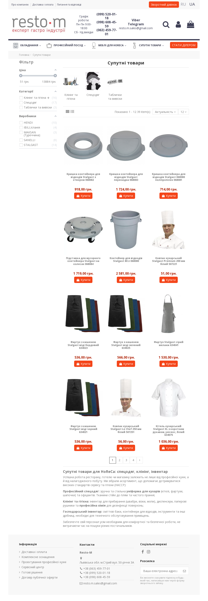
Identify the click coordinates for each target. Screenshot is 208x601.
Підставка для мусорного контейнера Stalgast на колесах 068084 (83, 261)
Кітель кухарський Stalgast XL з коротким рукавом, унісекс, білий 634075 (168, 430)
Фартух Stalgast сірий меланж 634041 (168, 343)
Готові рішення (32, 572)
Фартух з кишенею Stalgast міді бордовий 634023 (83, 345)
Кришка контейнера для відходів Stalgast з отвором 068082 (83, 177)
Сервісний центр (33, 567)
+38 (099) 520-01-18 (96, 573)
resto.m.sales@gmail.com (136, 28)
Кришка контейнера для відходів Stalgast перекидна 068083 (126, 177)
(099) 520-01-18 (106, 16)
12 (183, 112)
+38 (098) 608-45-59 (96, 577)
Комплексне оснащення (38, 557)
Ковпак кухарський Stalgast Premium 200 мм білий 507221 (168, 261)
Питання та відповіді (69, 4)
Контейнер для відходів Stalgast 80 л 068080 (126, 259)
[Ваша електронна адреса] (160, 571)
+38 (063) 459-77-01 (96, 568)
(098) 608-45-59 (106, 24)
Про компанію (20, 4)
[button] (183, 46)
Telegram (136, 24)
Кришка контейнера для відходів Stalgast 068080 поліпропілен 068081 (168, 177)
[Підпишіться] (184, 571)
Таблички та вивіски (115, 97)
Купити (83, 196)
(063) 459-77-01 (106, 32)
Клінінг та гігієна (71, 97)
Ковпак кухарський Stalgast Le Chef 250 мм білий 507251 (125, 429)
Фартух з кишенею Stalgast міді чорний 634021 (83, 429)
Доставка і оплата (43, 4)
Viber (136, 20)
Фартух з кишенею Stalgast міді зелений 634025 (126, 345)
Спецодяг (93, 95)
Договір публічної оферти (39, 577)
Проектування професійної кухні (44, 562)
